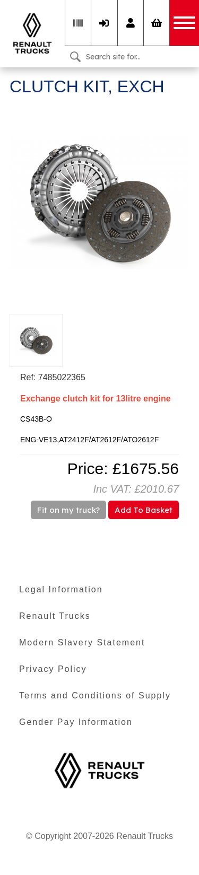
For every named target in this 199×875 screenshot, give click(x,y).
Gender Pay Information (76, 722)
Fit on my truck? (68, 510)
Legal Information (61, 589)
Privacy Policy (53, 668)
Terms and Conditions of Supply (95, 695)
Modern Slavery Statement (82, 642)
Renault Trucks (55, 615)
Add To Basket (143, 510)
